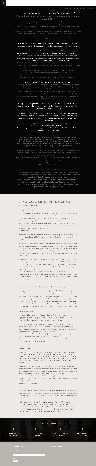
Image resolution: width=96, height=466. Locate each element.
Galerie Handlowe (29, 3)
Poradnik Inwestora (71, 8)
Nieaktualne (57, 3)
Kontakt (91, 8)
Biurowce (41, 3)
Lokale (10, 3)
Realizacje (83, 8)
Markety (17, 3)
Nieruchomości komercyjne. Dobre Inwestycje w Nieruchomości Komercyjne (3, 3)
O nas (61, 8)
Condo (48, 3)
